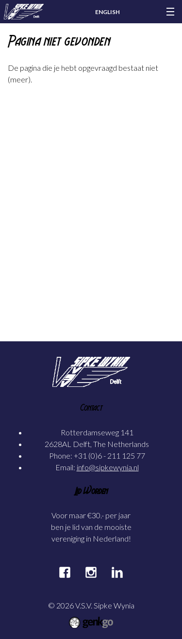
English (107, 12)
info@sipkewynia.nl (108, 467)
